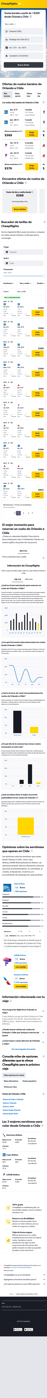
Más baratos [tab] (7, 94)
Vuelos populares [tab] (29, 1081)
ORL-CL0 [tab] (17, 579)
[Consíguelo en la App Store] (29, 1329)
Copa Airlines (19, 884)
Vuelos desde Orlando (11, 1110)
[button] (23, 31)
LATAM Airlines (20, 955)
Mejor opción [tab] (18, 94)
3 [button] (28, 513)
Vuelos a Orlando (9, 1103)
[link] (19, 209)
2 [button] (23, 513)
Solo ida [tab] (39, 94)
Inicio (11, 1294)
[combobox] (10, 24)
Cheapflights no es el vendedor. (25, 1274)
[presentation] (30, 16)
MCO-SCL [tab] (23, 551)
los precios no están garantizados (20, 1267)
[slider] (44, 275)
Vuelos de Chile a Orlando (13, 1099)
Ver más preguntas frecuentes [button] (23, 1049)
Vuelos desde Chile (10, 1114)
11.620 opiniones (21, 982)
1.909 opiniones (20, 963)
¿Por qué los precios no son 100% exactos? (25, 1283)
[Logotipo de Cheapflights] (9, 4)
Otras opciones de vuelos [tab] (14, 1075)
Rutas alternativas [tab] (11, 1081)
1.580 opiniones (20, 891)
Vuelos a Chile (8, 1106)
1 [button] (18, 513)
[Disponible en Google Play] (18, 1329)
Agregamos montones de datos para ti (25, 1279)
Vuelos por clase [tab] (10, 1087)
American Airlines (21, 975)
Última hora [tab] (29, 94)
